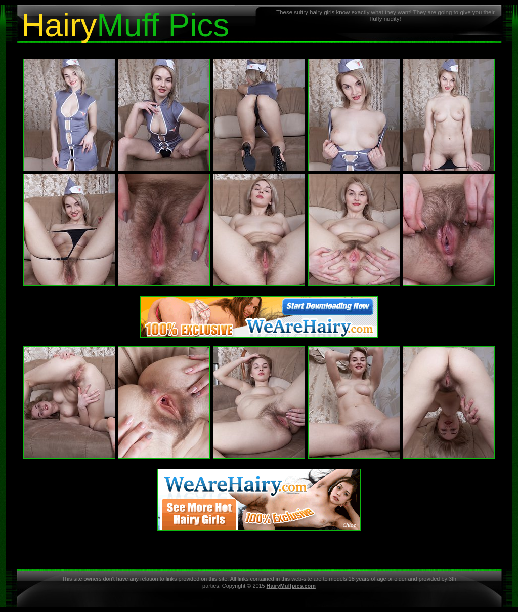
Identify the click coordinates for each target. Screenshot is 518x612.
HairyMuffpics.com (291, 586)
